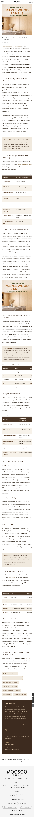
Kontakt (26, 778)
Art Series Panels (7, 694)
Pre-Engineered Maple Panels (10, 673)
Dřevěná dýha (12, 803)
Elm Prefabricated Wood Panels (10, 682)
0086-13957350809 (9, 744)
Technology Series (23, 724)
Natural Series (11, 577)
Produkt (7, 778)
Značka (14, 778)
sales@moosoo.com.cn (10, 746)
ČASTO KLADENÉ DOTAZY (10, 807)
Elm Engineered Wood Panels (10, 686)
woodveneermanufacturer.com (12, 749)
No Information (10, 757)
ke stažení (23, 803)
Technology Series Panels (20, 694)
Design (20, 778)
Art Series (15, 724)
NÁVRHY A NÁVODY (25, 807)
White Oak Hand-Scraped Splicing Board (12, 678)
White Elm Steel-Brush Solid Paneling (11, 690)
